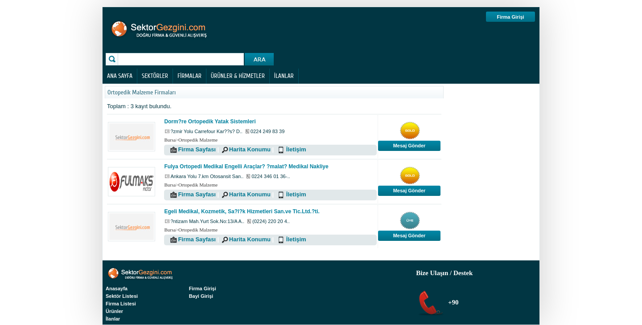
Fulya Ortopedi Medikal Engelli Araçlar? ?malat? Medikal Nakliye (246, 166)
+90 (452, 302)
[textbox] (182, 59)
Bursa (170, 139)
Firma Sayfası (197, 149)
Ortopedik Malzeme (198, 139)
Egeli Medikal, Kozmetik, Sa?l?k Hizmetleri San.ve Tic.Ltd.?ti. (242, 211)
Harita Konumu (250, 149)
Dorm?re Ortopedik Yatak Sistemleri (209, 121)
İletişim (296, 149)
